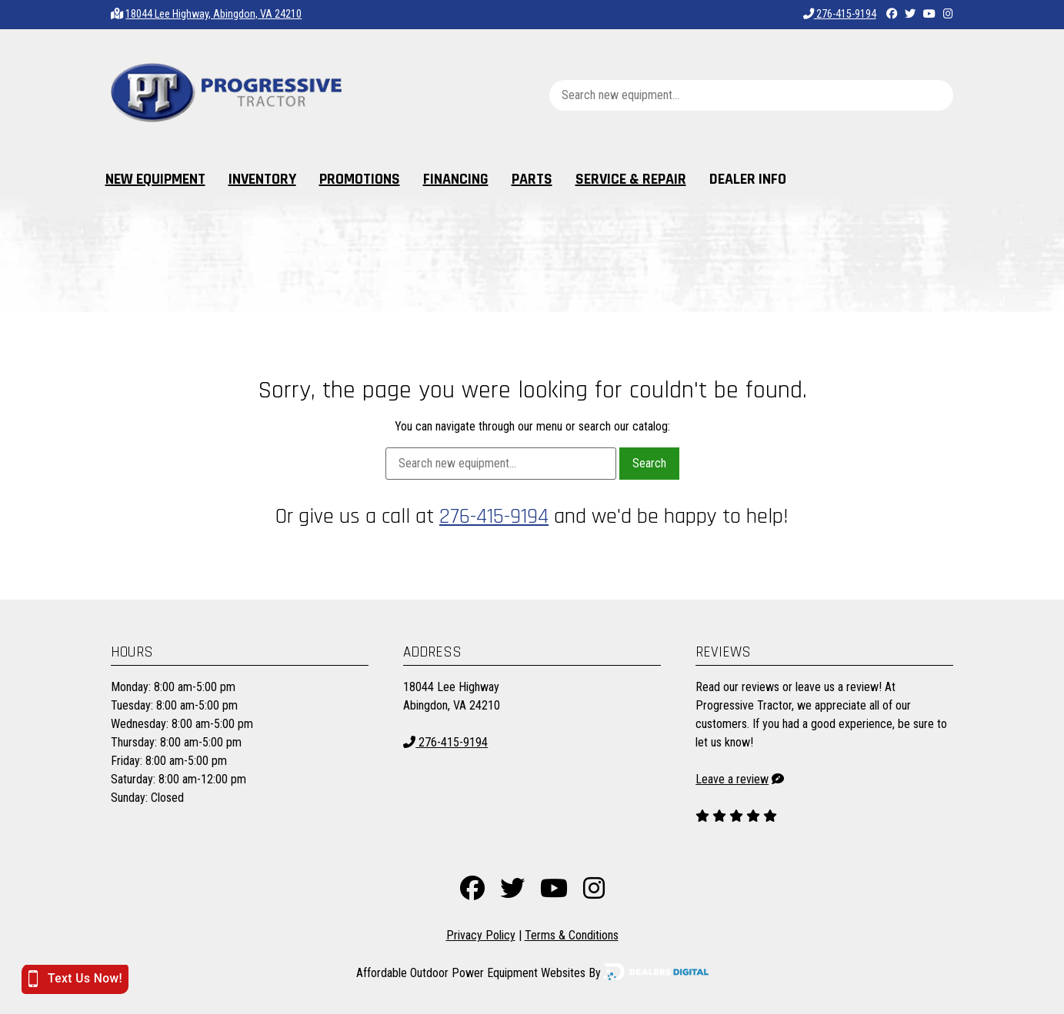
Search (649, 463)
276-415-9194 (839, 14)
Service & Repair (630, 179)
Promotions (359, 179)
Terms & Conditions (572, 935)
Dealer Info (747, 179)
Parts (532, 179)
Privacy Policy (480, 935)
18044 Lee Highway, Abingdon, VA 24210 (213, 14)
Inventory (262, 179)
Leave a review (732, 779)
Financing (456, 179)
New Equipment (155, 179)
